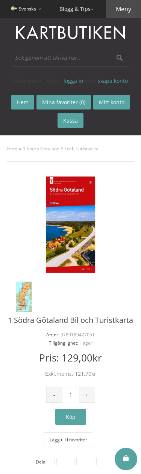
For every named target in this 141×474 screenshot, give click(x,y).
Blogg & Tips (75, 8)
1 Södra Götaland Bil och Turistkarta (61, 149)
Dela (40, 462)
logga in (73, 80)
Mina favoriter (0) (63, 102)
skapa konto (113, 80)
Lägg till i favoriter (68, 439)
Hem (12, 149)
